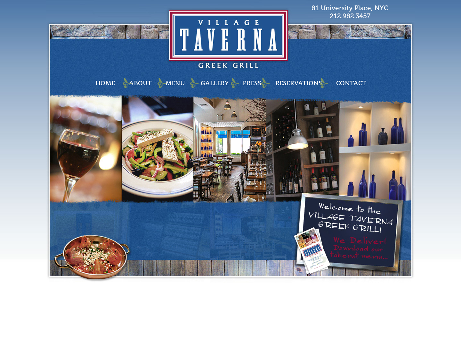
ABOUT (140, 83)
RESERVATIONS (298, 83)
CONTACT (351, 83)
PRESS (252, 83)
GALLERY (215, 83)
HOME (105, 83)
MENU (175, 83)
